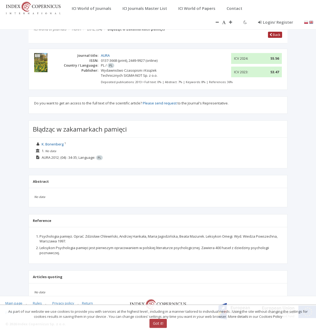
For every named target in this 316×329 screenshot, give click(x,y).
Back (275, 34)
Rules (37, 303)
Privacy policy (63, 303)
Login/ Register (275, 22)
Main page (13, 303)
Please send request (160, 103)
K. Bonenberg (53, 144)
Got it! (158, 323)
